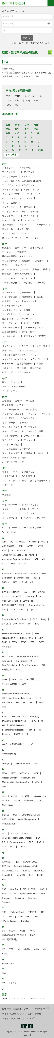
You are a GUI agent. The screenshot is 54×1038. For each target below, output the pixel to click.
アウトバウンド (27, 168)
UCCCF (12, 931)
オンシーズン (23, 229)
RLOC (8, 105)
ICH (42, 721)
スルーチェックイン (33, 327)
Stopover (6, 898)
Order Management (27, 819)
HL (24, 702)
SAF (4, 889)
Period (25, 833)
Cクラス (34, 609)
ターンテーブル (40, 346)
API (36, 559)
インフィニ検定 (9, 203)
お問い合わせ (34, 1013)
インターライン (33, 194)
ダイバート (7, 350)
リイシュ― (7, 509)
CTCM (18, 100)
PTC (12, 846)
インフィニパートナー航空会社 (17, 207)
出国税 (40, 297)
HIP (36, 698)
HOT (32, 702)
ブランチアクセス (32, 435)
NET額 (14, 796)
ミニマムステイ (9, 480)
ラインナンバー (9, 504)
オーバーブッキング (12, 238)
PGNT (17, 96)
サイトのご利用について (14, 1013)
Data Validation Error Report (15, 619)
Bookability (7, 578)
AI (12, 550)
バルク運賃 (31, 409)
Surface (6, 902)
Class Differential (10, 601)
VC (3, 949)
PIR (3, 842)
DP (29, 623)
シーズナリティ (9, 314)
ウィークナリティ (10, 220)
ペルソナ (41, 453)
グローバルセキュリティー (15, 269)
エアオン (21, 224)
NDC (4, 796)
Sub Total (32, 898)
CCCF (5, 596)
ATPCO (22, 563)
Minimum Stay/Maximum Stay (16, 782)
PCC (4, 833)
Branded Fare (23, 578)
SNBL (33, 889)
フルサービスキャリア (13, 431)
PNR (39, 842)
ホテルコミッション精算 (14, 457)
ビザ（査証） (8, 418)
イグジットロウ (31, 189)
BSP (35, 578)
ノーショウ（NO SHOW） (14, 386)
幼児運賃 (6, 495)
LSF (36, 763)
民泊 (24, 480)
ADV (4, 550)
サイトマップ (8, 1018)
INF (3, 725)
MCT (13, 773)
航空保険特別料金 (23, 274)
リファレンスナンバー (34, 517)
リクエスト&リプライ (27, 509)
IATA (4, 716)
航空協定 (6, 274)
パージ (44, 414)
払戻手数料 (7, 405)
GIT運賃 (30, 679)
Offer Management (31, 815)
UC (3, 931)
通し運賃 (21, 368)
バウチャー (22, 405)
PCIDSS (14, 833)
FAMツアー (7, 656)
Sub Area (19, 898)
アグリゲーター (9, 176)
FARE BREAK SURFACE (28, 656)
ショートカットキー (12, 305)
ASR (4, 563)
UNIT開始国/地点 (10, 939)
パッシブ (32, 414)
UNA (32, 931)
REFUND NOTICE (10, 870)
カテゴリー (20, 247)
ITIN (39, 730)
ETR (32, 642)
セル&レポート (29, 332)
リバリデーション (10, 517)
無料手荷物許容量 (39, 480)
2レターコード (19, 998)
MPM (37, 782)
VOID (36, 949)
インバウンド (8, 198)
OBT (15, 815)
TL (3, 916)
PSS (4, 846)
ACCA (22, 541)
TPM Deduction (9, 921)
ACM (43, 541)
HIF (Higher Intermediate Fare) (16, 698)
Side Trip (14, 889)
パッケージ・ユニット (13, 414)
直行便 (40, 363)
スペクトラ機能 (31, 323)
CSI (3, 609)
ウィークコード (31, 216)
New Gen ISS (40, 796)
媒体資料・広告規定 (12, 1008)
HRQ (28, 100)
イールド (34, 211)
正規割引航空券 (9, 332)
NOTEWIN (28, 800)
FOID (8, 96)
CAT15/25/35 (38, 592)
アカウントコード (10, 172)
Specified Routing (28, 893)
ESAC (4, 642)
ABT (13, 541)
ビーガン (23, 422)
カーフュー (7, 252)
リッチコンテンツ (30, 513)
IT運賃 (17, 734)
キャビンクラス (9, 261)
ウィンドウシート (10, 216)
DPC (37, 623)
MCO (4, 773)
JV (32, 744)
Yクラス (13, 983)
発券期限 (6, 400)
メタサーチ (7, 485)
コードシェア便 (9, 282)
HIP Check (7, 702)
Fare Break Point (24, 661)
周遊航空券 (27, 297)
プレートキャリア (10, 453)
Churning (30, 596)
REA (17, 862)
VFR (11, 949)
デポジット (7, 368)
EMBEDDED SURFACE (12, 633)
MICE (36, 773)
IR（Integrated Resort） (13, 730)
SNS (42, 889)
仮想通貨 (6, 247)
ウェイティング (31, 220)
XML (4, 973)
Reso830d (7, 875)
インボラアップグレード (14, 211)
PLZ (31, 842)
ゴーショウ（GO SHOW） (34, 282)
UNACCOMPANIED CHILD (14, 935)
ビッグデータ (8, 422)
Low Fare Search (22, 763)
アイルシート (8, 168)
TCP (4, 912)
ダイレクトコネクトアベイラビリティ (20, 355)
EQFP (40, 638)
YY (3, 983)
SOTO (13, 893)
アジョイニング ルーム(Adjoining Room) (21, 181)
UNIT (32, 935)
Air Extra (21, 550)
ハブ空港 (30, 400)
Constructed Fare (37, 605)
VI (19, 949)
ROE (4, 879)
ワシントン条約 (9, 527)
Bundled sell (27, 582)
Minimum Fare (28, 778)
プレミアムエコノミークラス (16, 449)
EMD (28, 633)
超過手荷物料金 (24, 363)
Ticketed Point (17, 912)
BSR (15, 582)
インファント (25, 198)
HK (17, 702)
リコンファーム (9, 513)
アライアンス (28, 185)
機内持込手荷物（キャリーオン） (18, 256)
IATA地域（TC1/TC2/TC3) (14, 721)
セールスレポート (10, 336)
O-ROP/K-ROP (9, 823)
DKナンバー (18, 623)
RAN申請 (6, 862)
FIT (43, 665)
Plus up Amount (17, 842)
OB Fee (5, 815)
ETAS (23, 642)
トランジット (23, 372)
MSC (4, 786)
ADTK (40, 546)
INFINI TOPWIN (17, 725)
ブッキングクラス (10, 435)
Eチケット (7, 646)
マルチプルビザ (9, 476)
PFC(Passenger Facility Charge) (17, 838)
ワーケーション (9, 532)
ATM (13, 563)
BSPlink (5, 582)
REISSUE (26, 870)
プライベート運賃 (10, 444)
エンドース (7, 229)
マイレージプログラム (24, 472)
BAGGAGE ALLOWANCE (26, 573)
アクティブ (29, 172)
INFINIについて (24, 1018)
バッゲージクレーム (12, 409)
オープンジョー (33, 238)
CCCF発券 (17, 596)
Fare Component (30, 665)
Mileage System (9, 778)
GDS (14, 679)
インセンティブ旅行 (12, 194)
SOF (4, 893)
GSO (24, 684)
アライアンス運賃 (10, 189)
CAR (26, 592)
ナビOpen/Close (51, 3)
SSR (17, 105)
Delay (43, 619)
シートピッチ (28, 314)
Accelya (32, 541)
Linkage (5, 763)
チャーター (7, 363)
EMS (37, 633)
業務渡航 (26, 261)
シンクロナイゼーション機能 (16, 310)
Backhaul (6, 573)
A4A (4, 541)
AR (43, 559)
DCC (35, 619)
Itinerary (6, 734)
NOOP (17, 800)
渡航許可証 (35, 368)
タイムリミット (9, 346)
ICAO (34, 721)
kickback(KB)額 (9, 753)
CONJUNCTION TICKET (13, 605)
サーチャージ (25, 292)
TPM (35, 916)
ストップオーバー (10, 323)
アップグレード (9, 185)
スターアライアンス (27, 318)
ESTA (14, 642)
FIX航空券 (7, 669)
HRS (36, 100)
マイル (5, 472)
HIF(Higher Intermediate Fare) (16, 693)
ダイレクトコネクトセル (14, 359)
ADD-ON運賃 (8, 546)
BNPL (44, 573)
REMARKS (39, 870)
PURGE (22, 846)
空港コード (40, 261)
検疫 (45, 269)
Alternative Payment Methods (16, 559)
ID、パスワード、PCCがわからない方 (31, 43)
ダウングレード (37, 359)
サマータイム (8, 292)
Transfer (25, 921)
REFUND (6, 866)
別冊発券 (28, 453)
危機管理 (21, 252)
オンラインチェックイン (14, 233)
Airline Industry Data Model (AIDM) (18, 555)
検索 (44, 3)
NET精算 (25, 796)
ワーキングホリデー (31, 527)
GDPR (4, 679)
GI (21, 679)
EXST (41, 642)
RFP (31, 875)
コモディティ (25, 278)
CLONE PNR (28, 601)
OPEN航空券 (8, 819)
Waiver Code (8, 963)
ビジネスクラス (27, 418)
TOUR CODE (23, 916)
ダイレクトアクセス (27, 350)
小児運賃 (6, 301)
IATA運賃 (34, 716)
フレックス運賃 (35, 431)
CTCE (8, 100)
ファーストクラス (10, 427)
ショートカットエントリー (28, 301)
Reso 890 (20, 875)
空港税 (5, 265)
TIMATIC (32, 912)
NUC (40, 800)
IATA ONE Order (18, 716)
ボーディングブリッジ (13, 462)
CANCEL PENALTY (11, 592)
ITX (26, 734)
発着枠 (18, 400)
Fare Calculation (9, 665)
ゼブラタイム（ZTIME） (35, 336)
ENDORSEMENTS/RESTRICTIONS (17, 638)
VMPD (27, 949)
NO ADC (6, 800)
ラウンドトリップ (30, 504)
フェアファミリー (32, 427)
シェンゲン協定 (9, 297)
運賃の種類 (7, 224)
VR (44, 949)
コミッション (8, 278)
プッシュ (28, 440)
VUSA (5, 953)
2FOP (4, 998)
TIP (42, 912)
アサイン (26, 176)
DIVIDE (5, 623)
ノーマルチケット (10, 391)
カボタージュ (36, 247)
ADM (21, 546)
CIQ (40, 596)
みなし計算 (27, 476)
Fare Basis (7, 661)
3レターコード (37, 998)
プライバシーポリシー (34, 1008)
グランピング (19, 265)
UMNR (23, 931)
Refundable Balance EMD (26, 866)
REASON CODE (30, 862)
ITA (30, 730)
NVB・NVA (7, 805)
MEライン (24, 773)
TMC (11, 916)
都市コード (7, 372)
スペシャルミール (33, 96)
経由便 (35, 269)
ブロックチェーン (10, 440)
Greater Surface (9, 684)
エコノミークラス (39, 224)
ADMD (30, 546)
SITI (24, 889)
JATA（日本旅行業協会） (14, 744)
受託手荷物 (7, 318)
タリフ (25, 346)
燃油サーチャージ (10, 382)
